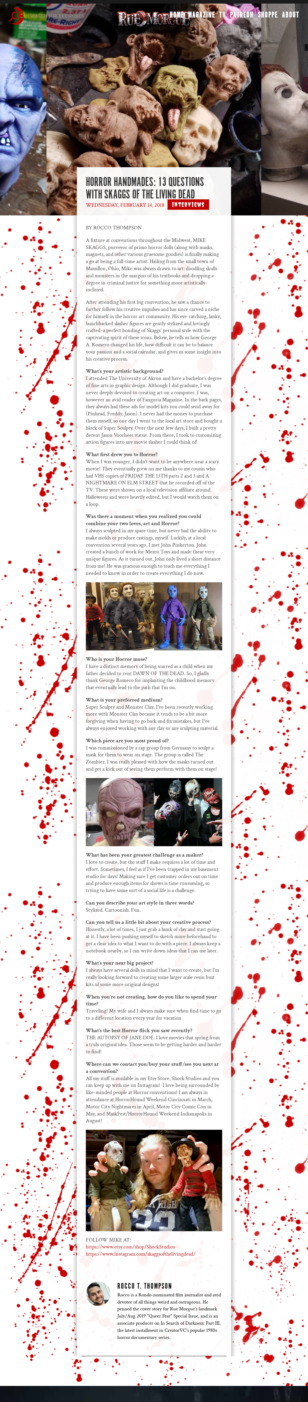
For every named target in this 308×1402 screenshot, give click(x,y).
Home (177, 16)
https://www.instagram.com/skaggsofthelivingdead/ (140, 1254)
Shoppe (268, 16)
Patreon (242, 16)
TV (222, 16)
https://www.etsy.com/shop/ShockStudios (130, 1246)
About (290, 16)
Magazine (201, 16)
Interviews (188, 204)
